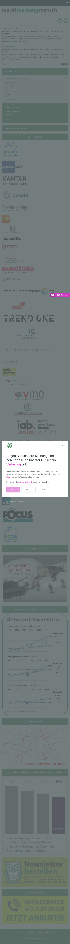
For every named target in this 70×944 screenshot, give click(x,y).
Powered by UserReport (16, 501)
